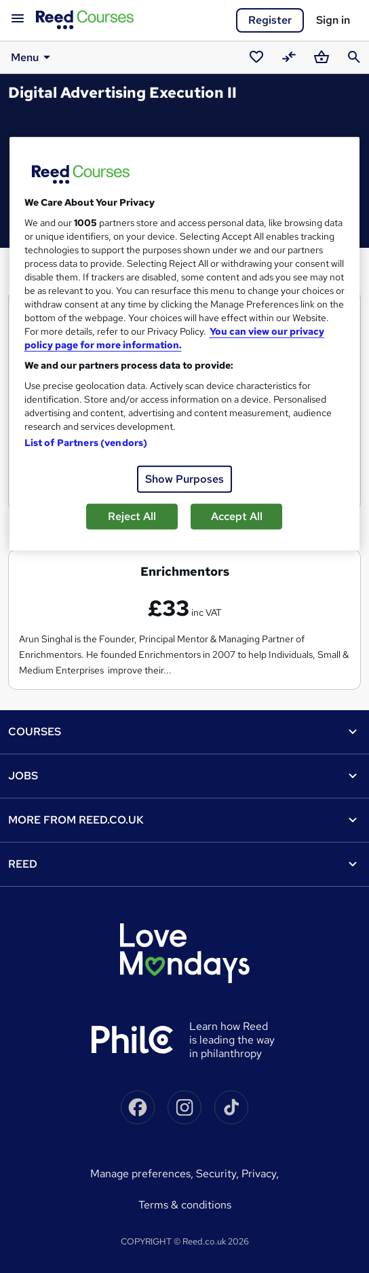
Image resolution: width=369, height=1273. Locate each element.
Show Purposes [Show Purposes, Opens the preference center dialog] (184, 479)
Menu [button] (33, 57)
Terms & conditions (184, 1205)
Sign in (333, 20)
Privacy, (260, 1173)
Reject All (132, 516)
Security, (218, 1173)
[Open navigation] (17, 19)
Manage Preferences (140, 1173)
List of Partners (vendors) (86, 443)
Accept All (237, 516)
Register (270, 20)
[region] (184, 344)
